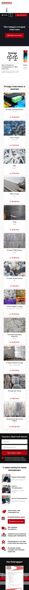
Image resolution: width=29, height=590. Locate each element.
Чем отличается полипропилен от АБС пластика (10, 67)
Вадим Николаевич (19, 477)
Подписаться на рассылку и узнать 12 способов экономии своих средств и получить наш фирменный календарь (15, 459)
